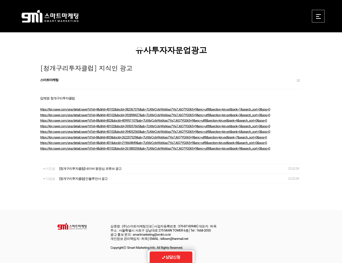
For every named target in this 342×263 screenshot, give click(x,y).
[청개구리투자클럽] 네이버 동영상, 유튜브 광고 (90, 169)
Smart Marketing (49, 16)
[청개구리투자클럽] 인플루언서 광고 (83, 179)
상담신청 (171, 257)
